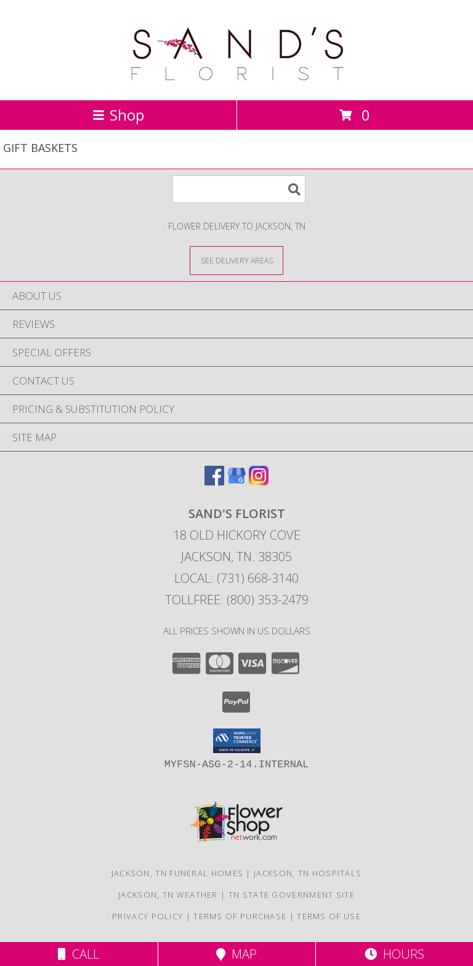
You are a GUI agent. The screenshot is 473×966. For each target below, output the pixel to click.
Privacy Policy (147, 916)
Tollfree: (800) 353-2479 (237, 599)
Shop (118, 115)
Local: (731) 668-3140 (236, 578)
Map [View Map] (236, 954)
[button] (237, 740)
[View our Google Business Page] (236, 481)
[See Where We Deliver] (236, 260)
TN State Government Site (291, 894)
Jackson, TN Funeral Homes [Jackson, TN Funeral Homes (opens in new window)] (177, 873)
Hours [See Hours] (394, 954)
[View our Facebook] (214, 481)
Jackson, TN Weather (168, 894)
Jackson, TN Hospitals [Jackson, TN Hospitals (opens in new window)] (308, 873)
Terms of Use (329, 916)
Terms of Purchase (239, 916)
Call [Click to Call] (78, 954)
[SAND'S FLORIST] (236, 82)
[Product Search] (238, 189)
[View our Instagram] (259, 481)
